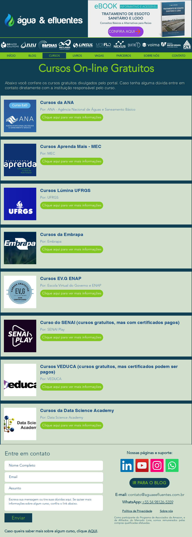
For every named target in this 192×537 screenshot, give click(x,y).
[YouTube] (142, 465)
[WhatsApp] (172, 465)
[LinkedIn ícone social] (127, 465)
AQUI (92, 531)
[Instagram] (157, 465)
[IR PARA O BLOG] (149, 483)
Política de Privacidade (137, 511)
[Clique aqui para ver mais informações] (71, 117)
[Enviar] (18, 517)
